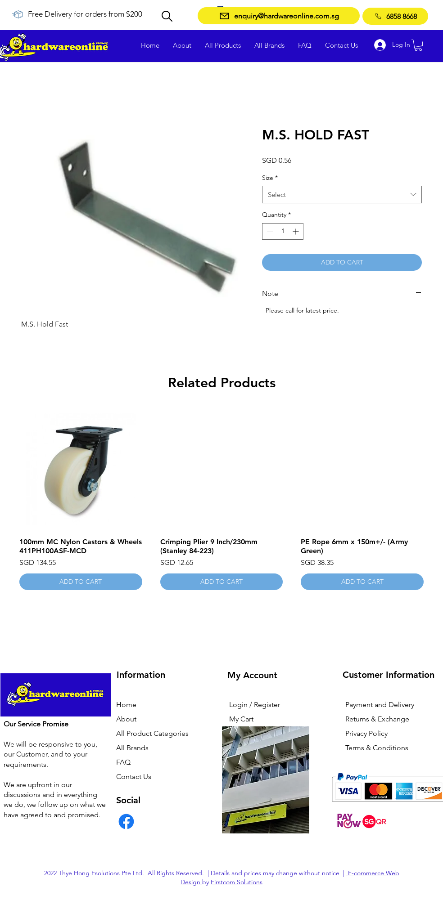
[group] (221, 499)
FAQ (123, 762)
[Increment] (296, 231)
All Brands (132, 747)
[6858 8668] (395, 16)
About (126, 719)
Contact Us (133, 776)
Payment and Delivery (379, 704)
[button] (418, 45)
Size (270, 178)
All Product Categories (152, 733)
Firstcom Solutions (236, 882)
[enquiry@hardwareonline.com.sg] (279, 15)
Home (126, 704)
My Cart (241, 719)
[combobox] (342, 194)
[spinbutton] (283, 231)
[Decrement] (269, 231)
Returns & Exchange (377, 719)
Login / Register (254, 704)
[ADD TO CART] (80, 581)
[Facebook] (126, 821)
